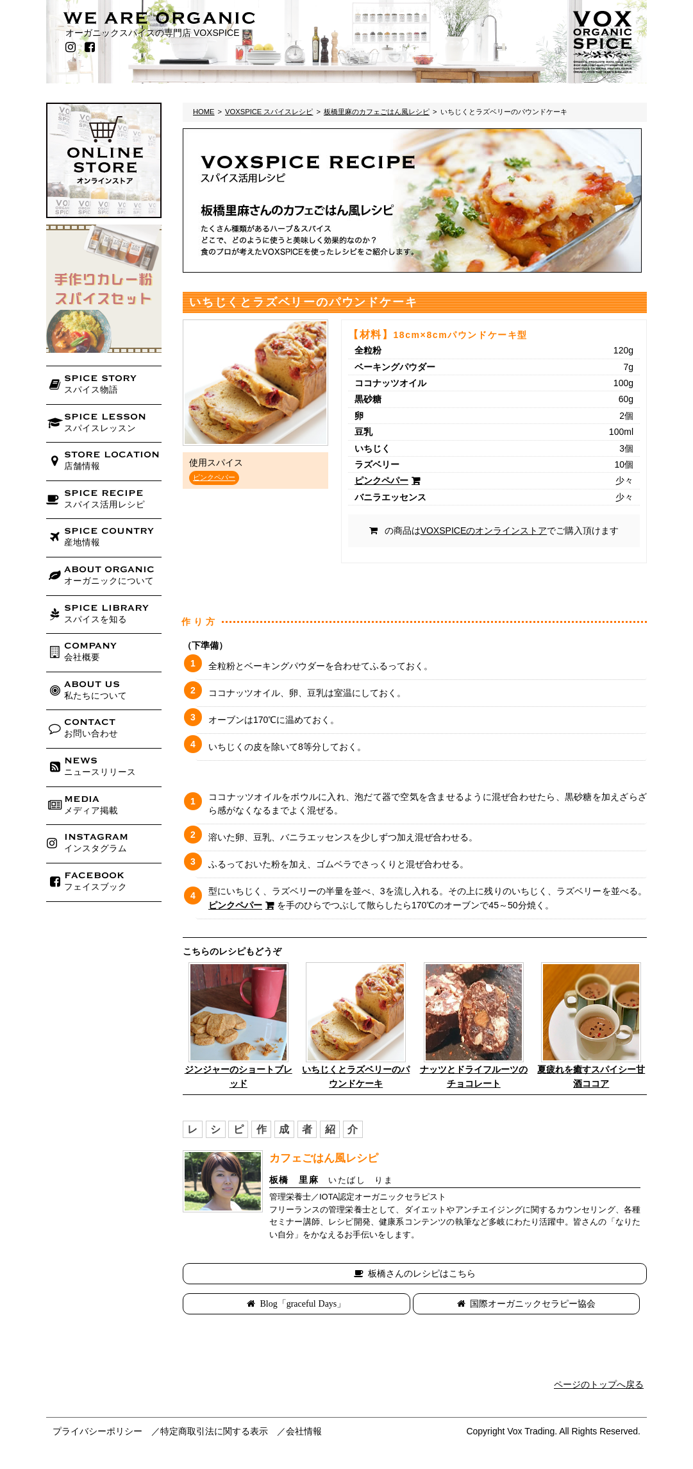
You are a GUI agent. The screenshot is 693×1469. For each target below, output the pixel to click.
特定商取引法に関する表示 (214, 1431)
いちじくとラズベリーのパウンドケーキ (356, 1076)
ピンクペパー (214, 477)
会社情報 (304, 1431)
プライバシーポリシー (97, 1431)
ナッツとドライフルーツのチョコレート (474, 1076)
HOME (204, 111)
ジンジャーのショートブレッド (238, 1076)
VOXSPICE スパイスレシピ (269, 111)
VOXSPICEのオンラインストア (484, 530)
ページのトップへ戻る (599, 1384)
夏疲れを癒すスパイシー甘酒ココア (591, 1076)
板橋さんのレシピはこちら (422, 1273)
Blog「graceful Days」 (303, 1303)
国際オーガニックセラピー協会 (533, 1303)
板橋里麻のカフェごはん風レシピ (377, 111)
